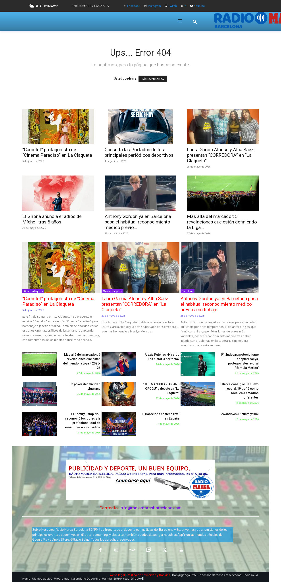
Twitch (172, 6)
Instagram (154, 6)
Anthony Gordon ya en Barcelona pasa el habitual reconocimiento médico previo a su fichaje (219, 304)
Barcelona (187, 291)
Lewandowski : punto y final (239, 414)
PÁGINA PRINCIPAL (153, 78)
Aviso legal (117, 575)
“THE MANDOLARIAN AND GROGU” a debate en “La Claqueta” (161, 388)
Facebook (133, 6)
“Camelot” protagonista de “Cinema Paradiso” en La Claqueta (57, 152)
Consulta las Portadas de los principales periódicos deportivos (139, 152)
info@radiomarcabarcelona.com (151, 507)
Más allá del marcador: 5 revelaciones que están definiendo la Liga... (222, 222)
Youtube (199, 6)
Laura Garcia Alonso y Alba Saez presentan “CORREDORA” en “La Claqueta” (220, 155)
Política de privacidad (141, 575)
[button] (195, 22)
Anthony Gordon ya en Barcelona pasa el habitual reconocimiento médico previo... (138, 222)
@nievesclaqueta (33, 291)
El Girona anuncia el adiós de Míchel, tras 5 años (52, 219)
